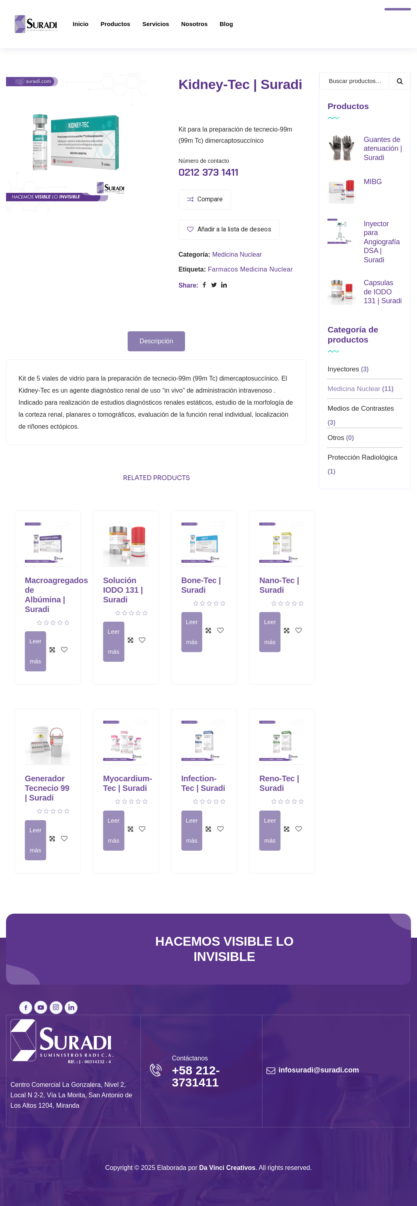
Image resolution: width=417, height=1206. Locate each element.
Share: (189, 285)
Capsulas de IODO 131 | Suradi (383, 292)
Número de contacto (204, 161)
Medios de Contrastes (360, 408)
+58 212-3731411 (196, 1076)
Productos (115, 23)
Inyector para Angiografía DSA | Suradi (382, 242)
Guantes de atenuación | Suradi (383, 149)
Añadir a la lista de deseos (234, 229)
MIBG (373, 182)
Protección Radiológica (362, 457)
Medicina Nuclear (237, 254)
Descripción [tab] (156, 341)
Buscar (399, 80)
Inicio (80, 23)
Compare (210, 199)
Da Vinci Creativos (227, 1167)
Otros (335, 438)
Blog (226, 23)
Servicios (155, 23)
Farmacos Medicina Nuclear (250, 269)
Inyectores (343, 369)
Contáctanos (190, 1058)
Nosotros (194, 23)
